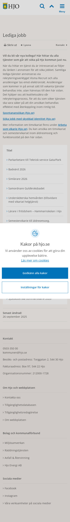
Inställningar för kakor (35, 287)
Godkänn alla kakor (35, 273)
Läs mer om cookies (35, 260)
